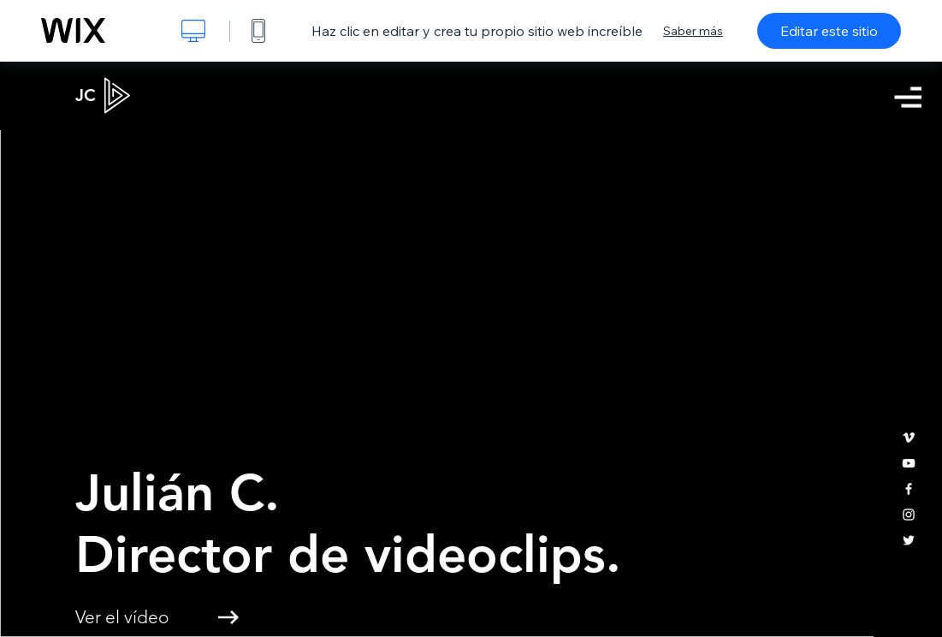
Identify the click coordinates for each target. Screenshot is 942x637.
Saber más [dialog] (693, 31)
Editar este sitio (829, 30)
